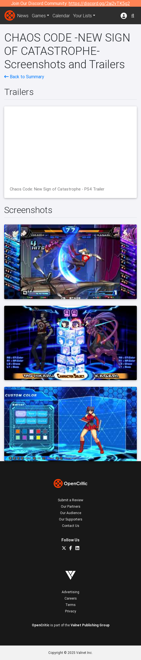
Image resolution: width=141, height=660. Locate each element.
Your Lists (82, 15)
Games (39, 15)
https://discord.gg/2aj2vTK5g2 (99, 3)
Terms (70, 605)
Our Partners (70, 506)
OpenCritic (40, 625)
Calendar (61, 15)
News (22, 15)
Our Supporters (70, 519)
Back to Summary (24, 76)
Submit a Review (70, 500)
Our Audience (70, 513)
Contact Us (70, 526)
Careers (70, 598)
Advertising (70, 592)
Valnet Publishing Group (90, 625)
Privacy (70, 611)
